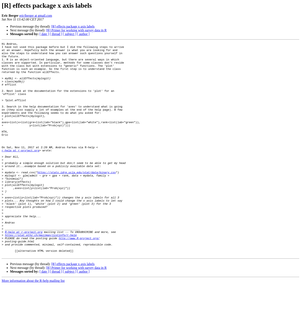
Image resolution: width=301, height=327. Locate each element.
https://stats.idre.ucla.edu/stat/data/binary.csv (77, 199)
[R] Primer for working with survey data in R (76, 30)
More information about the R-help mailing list (33, 323)
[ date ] (44, 34)
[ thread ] (56, 34)
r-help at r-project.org (20, 172)
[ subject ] (69, 34)
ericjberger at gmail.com (35, 15)
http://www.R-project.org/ (79, 278)
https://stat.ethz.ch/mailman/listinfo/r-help (41, 274)
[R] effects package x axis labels (72, 26)
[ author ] (83, 34)
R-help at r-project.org (23, 270)
